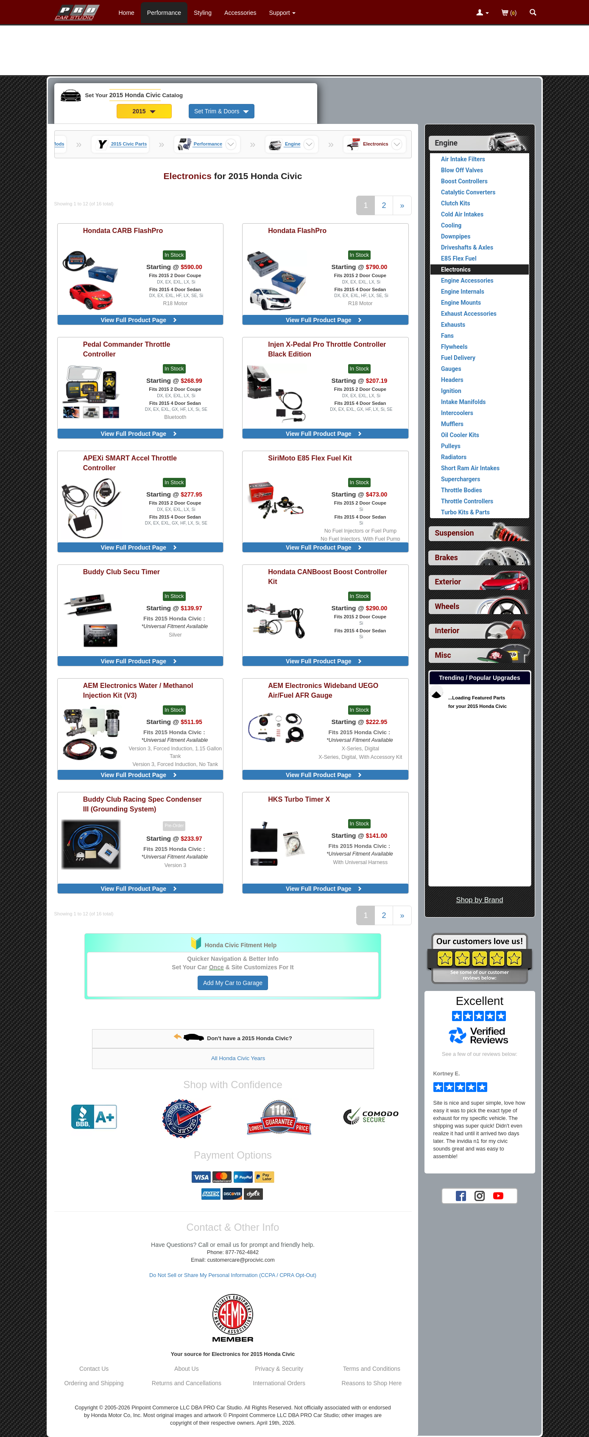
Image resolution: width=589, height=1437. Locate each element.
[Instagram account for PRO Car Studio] (480, 1195)
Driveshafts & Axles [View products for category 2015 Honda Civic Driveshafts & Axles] (467, 247)
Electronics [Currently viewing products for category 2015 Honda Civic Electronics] (456, 269)
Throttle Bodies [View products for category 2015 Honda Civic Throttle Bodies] (461, 490)
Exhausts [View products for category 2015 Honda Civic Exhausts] (453, 324)
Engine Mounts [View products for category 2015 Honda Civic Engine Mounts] (461, 302)
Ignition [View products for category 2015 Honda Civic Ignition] (451, 390)
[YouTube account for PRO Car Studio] (498, 1195)
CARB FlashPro (123, 230)
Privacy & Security (279, 1368)
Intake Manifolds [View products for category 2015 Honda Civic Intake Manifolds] (463, 402)
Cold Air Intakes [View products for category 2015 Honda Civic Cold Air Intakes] (462, 214)
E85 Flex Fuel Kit (310, 458)
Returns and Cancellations (186, 1383)
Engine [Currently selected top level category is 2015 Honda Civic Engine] (446, 143)
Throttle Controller (126, 349)
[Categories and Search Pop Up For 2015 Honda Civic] (533, 13)
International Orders (279, 1383)
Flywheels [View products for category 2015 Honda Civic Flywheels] (454, 346)
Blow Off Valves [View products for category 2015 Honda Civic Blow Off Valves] (462, 170)
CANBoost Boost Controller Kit (327, 576)
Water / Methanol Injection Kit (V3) (138, 690)
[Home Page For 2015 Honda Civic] (77, 10)
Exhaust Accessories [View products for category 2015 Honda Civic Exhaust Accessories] (469, 313)
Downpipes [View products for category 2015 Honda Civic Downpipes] (455, 236)
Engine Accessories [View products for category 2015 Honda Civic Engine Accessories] (467, 280)
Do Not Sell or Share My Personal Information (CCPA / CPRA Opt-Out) (232, 1275)
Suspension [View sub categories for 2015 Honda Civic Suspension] (454, 533)
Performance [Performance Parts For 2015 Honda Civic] (164, 12)
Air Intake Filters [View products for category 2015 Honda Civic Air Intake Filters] (463, 159)
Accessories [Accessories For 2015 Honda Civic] (240, 12)
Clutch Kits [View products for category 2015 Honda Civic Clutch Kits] (455, 203)
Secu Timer (121, 571)
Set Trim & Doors (221, 111)
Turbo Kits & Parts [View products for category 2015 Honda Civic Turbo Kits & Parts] (465, 512)
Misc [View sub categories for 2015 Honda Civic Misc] (443, 655)
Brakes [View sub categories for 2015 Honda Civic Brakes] (446, 557)
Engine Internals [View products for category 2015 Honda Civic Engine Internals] (462, 291)
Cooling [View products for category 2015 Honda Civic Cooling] (451, 225)
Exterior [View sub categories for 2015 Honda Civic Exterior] (448, 582)
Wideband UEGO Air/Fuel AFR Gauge (323, 690)
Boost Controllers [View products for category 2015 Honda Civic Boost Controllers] (464, 181)
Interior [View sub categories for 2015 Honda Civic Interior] (447, 630)
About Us (186, 1368)
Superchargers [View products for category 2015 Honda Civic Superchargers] (460, 479)
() (509, 13)
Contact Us (94, 1368)
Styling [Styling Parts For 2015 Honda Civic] (203, 12)
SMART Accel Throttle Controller (130, 463)
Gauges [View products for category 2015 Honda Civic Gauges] (451, 368)
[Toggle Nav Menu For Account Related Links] (482, 13)
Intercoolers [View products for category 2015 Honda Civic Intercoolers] (457, 413)
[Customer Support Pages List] (282, 12)
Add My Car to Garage (232, 983)
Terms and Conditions (371, 1368)
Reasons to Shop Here (372, 1383)
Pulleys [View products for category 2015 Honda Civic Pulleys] (451, 446)
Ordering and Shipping (94, 1383)
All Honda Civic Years (238, 1058)
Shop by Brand (479, 900)
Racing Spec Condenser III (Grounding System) (142, 804)
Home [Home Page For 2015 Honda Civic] (126, 12)
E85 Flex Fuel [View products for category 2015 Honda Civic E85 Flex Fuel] (459, 258)
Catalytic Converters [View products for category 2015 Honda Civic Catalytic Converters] (468, 192)
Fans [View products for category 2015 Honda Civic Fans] (447, 335)
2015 (144, 111)
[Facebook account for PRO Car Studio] (461, 1195)
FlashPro (297, 230)
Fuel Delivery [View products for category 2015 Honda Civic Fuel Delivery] (458, 357)
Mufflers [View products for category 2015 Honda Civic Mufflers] (452, 424)
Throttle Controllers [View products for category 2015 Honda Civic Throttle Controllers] (467, 501)
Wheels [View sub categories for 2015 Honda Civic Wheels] (447, 606)
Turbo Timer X (299, 799)
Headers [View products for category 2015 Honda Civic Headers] (452, 379)
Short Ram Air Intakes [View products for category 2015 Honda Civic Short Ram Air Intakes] (470, 468)
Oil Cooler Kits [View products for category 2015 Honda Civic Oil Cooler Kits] (460, 435)
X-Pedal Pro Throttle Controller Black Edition (327, 349)
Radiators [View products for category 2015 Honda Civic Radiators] (453, 457)
